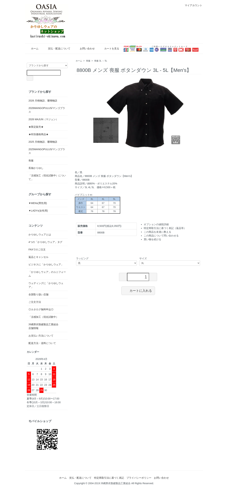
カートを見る (109, 48)
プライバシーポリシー (138, 477)
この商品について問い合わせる (161, 235)
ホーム (32, 48)
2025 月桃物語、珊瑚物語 (42, 141)
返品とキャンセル (38, 257)
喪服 (88, 61)
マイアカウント (191, 5)
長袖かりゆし (35, 168)
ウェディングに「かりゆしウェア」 (45, 285)
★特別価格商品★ (38, 134)
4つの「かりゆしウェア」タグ (45, 242)
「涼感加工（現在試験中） (43, 316)
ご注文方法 (34, 302)
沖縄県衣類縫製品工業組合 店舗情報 (47, 326)
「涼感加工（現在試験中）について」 (47, 177)
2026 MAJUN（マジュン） (43, 119)
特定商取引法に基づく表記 (109, 477)
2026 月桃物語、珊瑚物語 (42, 100)
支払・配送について (56, 48)
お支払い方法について (40, 335)
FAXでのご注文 (37, 249)
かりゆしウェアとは (39, 234)
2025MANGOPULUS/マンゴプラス (46, 151)
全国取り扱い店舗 (38, 294)
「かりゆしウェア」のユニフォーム (47, 274)
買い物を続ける (152, 239)
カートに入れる (138, 290)
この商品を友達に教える (157, 231)
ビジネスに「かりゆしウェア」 (45, 264)
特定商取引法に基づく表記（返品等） (165, 228)
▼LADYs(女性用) (38, 210)
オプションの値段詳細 (156, 224)
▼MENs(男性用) (37, 203)
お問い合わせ (85, 48)
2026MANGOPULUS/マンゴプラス (46, 110)
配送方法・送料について (42, 343)
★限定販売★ (37, 126)
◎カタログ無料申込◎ (40, 309)
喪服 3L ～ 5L (100, 61)
